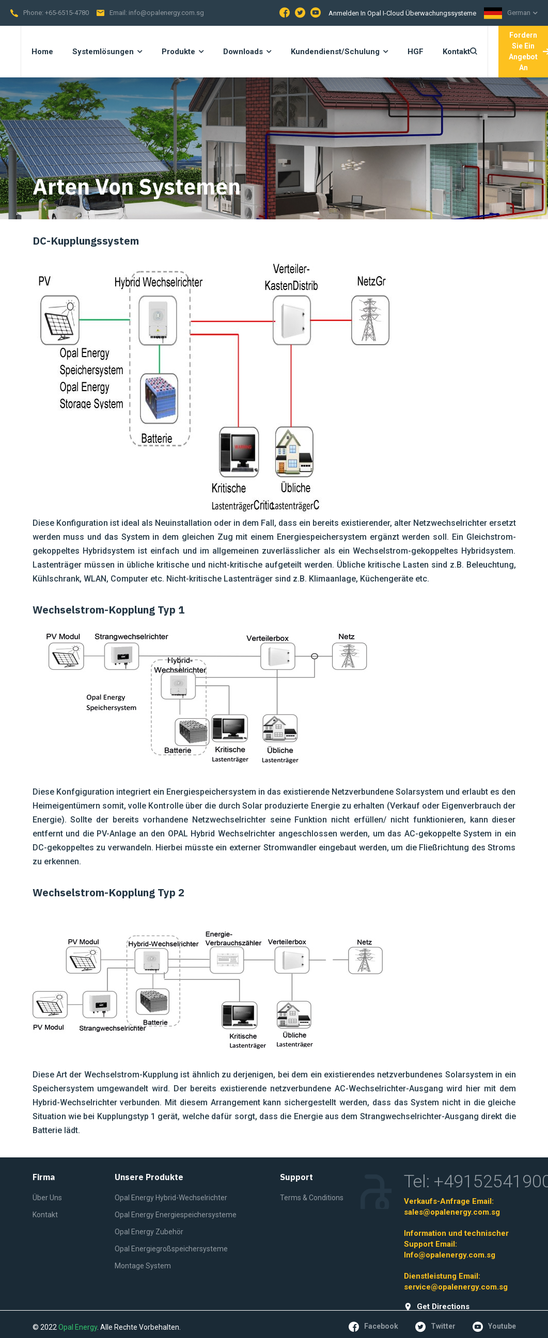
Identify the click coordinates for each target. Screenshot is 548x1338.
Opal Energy (77, 1327)
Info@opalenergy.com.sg (449, 1255)
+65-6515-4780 (67, 13)
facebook (373, 1326)
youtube (494, 1326)
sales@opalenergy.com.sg (452, 1212)
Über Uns (47, 1198)
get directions (436, 1307)
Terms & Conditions (311, 1198)
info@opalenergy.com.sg (166, 13)
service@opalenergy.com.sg (456, 1287)
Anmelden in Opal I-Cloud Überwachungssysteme (402, 13)
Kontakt (45, 1215)
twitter (435, 1326)
